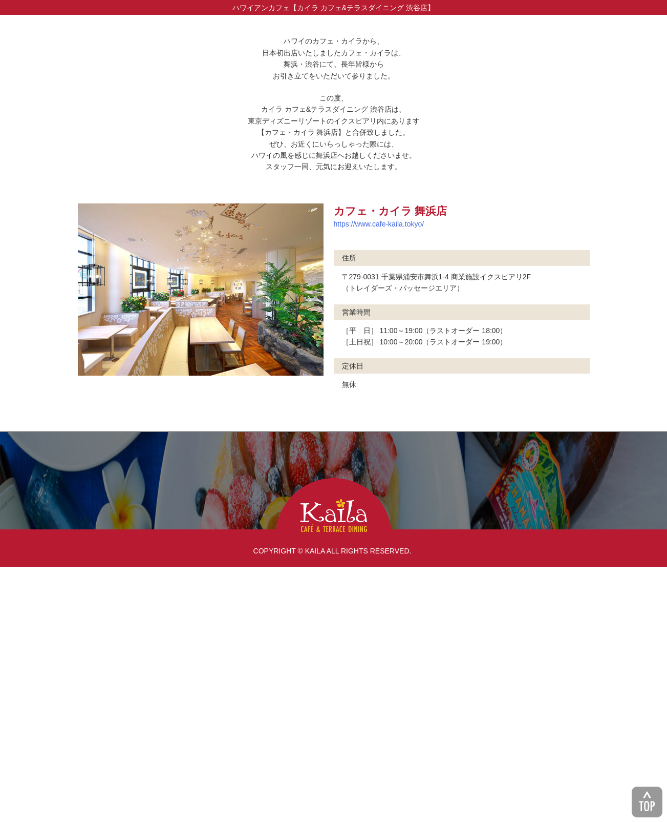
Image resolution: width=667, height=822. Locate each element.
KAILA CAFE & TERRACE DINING (334, 762)
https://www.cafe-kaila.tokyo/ (379, 479)
